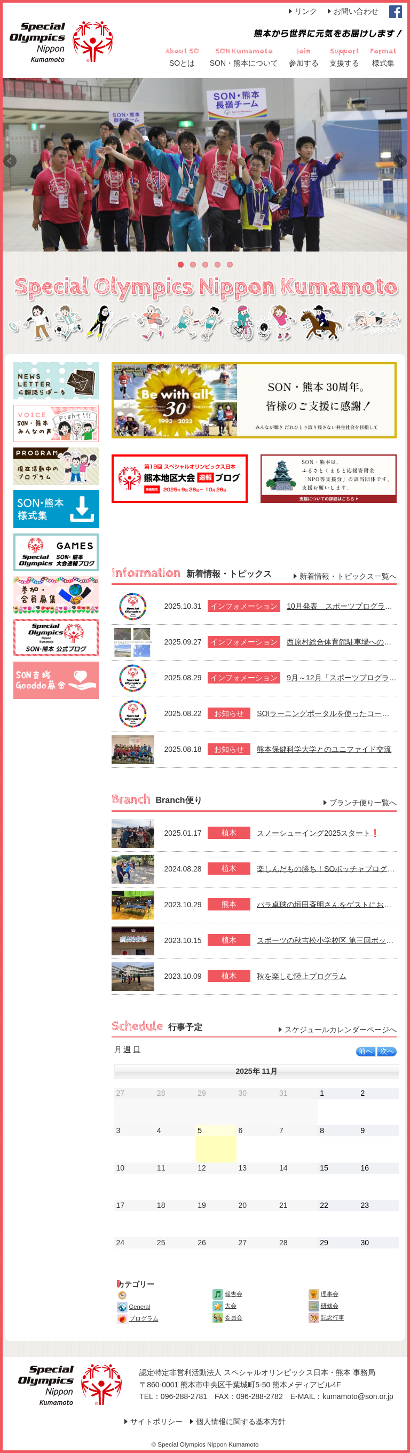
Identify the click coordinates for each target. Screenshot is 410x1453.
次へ (387, 1051)
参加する (304, 63)
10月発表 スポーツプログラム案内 (347, 606)
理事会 (323, 1294)
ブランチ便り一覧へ (363, 802)
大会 (224, 1305)
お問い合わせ (356, 11)
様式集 (383, 63)
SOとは (182, 63)
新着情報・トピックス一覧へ (348, 576)
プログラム (138, 1318)
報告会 (227, 1294)
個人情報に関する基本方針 (241, 1421)
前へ (366, 1051)
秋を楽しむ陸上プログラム (301, 975)
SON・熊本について (244, 63)
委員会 (227, 1317)
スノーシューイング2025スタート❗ (318, 832)
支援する (344, 63)
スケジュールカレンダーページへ (341, 1029)
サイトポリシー (156, 1421)
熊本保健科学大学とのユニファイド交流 (324, 749)
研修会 (323, 1305)
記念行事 (326, 1317)
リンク (306, 11)
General (134, 1306)
